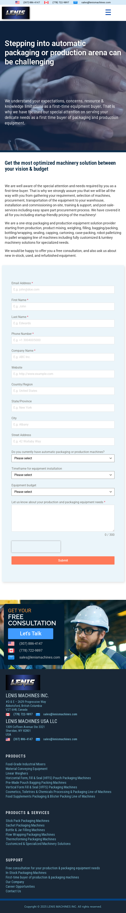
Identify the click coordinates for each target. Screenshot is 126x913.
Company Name (23, 350)
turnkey (107, 237)
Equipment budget (23, 485)
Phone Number (22, 334)
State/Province (21, 401)
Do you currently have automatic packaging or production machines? (58, 452)
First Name (19, 300)
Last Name (19, 317)
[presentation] (36, 546)
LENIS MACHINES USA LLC (31, 721)
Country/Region (22, 384)
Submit (63, 560)
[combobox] (63, 458)
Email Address (22, 283)
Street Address (21, 435)
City (14, 418)
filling (87, 228)
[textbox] (59, 458)
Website (16, 367)
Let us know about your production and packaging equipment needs (58, 502)
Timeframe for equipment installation (36, 468)
